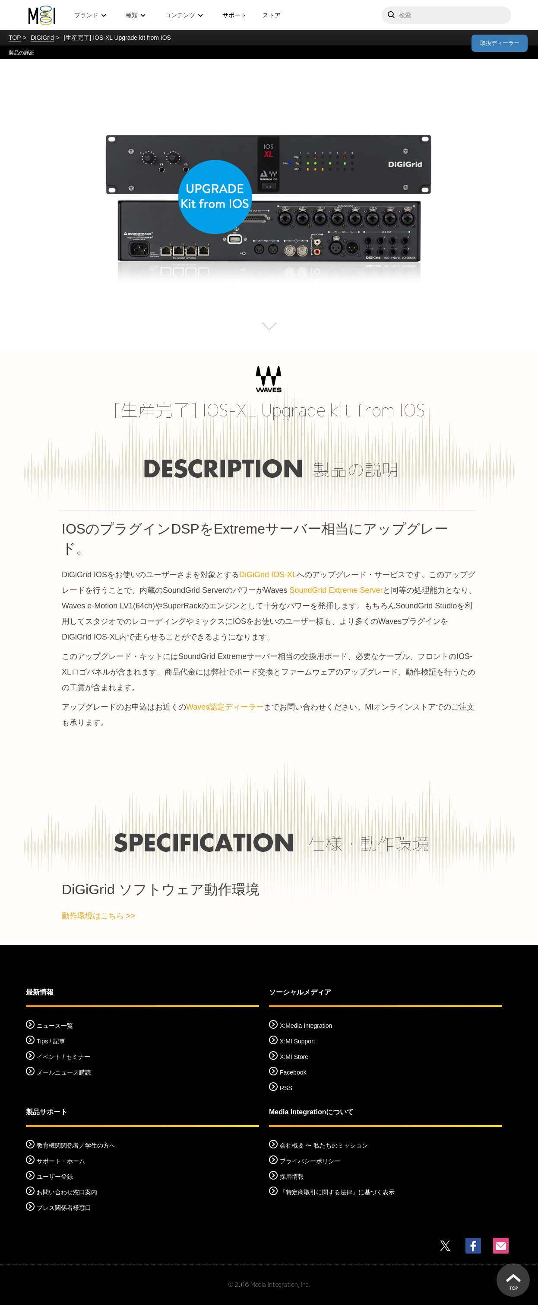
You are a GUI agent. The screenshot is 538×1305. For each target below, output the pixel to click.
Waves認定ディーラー (225, 707)
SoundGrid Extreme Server (336, 590)
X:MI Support (297, 1041)
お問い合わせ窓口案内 (67, 1192)
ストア (272, 15)
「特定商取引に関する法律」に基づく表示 (337, 1192)
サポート (234, 15)
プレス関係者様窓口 (64, 1207)
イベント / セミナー (63, 1056)
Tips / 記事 (51, 1041)
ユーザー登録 (55, 1176)
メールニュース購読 (64, 1072)
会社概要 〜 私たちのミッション (324, 1145)
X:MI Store (294, 1056)
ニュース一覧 (55, 1025)
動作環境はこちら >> (98, 916)
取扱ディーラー (499, 43)
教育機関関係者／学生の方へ (76, 1145)
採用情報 (292, 1176)
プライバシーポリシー (310, 1161)
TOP (15, 37)
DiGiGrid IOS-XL (268, 574)
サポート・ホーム (61, 1161)
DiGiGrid (42, 37)
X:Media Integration (306, 1025)
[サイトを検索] (446, 15)
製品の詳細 (22, 53)
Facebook (293, 1072)
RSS (286, 1087)
